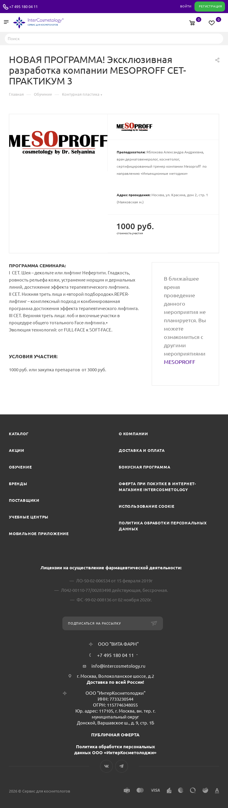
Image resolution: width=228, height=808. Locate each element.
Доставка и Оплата (142, 450)
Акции (16, 450)
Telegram (121, 766)
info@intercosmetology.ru (118, 666)
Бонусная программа (144, 467)
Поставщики (24, 500)
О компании (133, 434)
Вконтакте (106, 766)
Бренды (18, 484)
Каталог (19, 434)
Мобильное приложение (39, 534)
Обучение (20, 467)
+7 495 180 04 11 (23, 6)
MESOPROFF (179, 362)
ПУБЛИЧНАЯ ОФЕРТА (115, 734)
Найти (217, 38)
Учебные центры (28, 517)
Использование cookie (147, 506)
